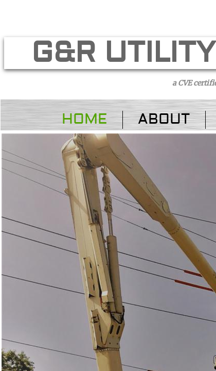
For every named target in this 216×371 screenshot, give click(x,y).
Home (84, 119)
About (164, 119)
